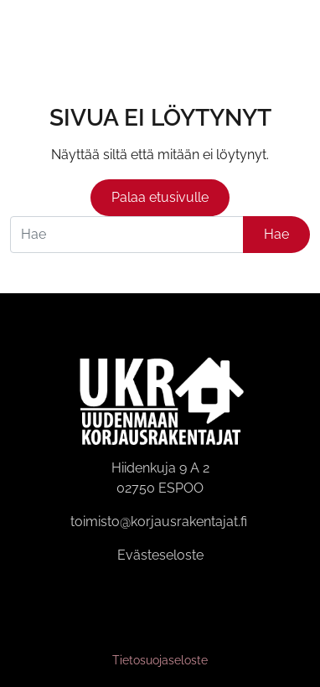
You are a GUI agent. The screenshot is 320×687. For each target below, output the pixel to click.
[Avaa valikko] (297, 32)
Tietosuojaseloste (160, 660)
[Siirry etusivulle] (32, 31)
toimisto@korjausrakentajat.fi (158, 521)
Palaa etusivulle (160, 197)
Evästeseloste (160, 555)
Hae (276, 234)
